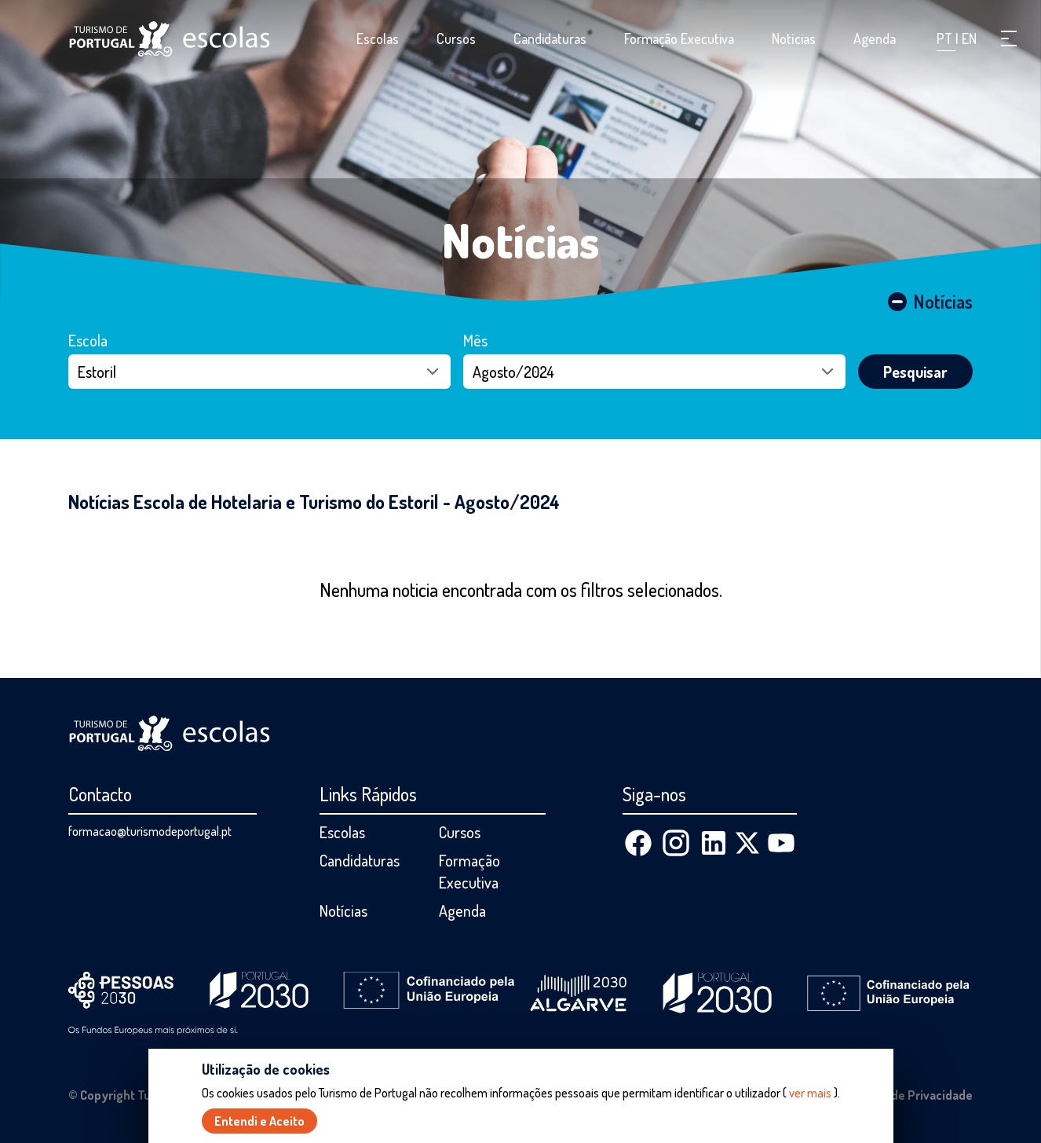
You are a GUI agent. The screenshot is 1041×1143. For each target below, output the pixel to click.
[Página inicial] (169, 39)
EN (969, 38)
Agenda (874, 38)
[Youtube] (781, 843)
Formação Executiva (679, 38)
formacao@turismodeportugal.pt (150, 831)
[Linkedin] (713, 843)
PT (946, 38)
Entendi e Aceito (259, 1121)
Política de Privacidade (910, 1095)
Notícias (794, 38)
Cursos (456, 38)
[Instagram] (676, 843)
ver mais (810, 1093)
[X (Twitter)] (747, 843)
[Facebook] (638, 843)
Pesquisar (915, 371)
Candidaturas (549, 38)
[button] (1008, 38)
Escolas (377, 38)
